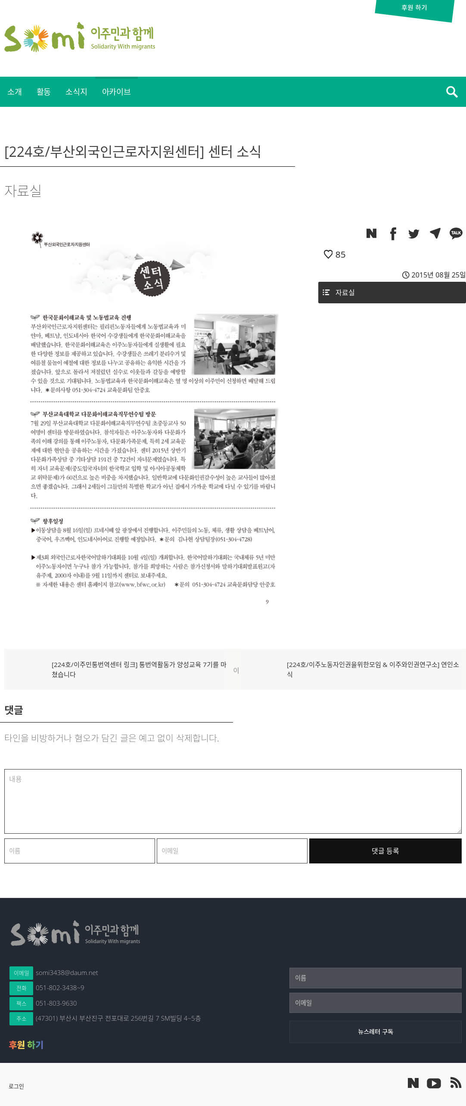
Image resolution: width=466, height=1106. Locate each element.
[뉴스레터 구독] (375, 1032)
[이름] (375, 978)
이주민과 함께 (79, 37)
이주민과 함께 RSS (455, 1083)
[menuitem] (14, 92)
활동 (44, 91)
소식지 (76, 91)
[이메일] (375, 1003)
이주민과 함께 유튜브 (433, 1083)
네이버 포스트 (413, 1083)
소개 (14, 91)
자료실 (345, 292)
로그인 (16, 1086)
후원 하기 (26, 1045)
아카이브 (116, 91)
